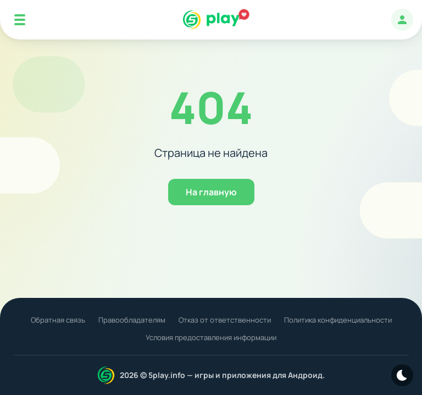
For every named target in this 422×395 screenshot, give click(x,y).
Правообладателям (131, 320)
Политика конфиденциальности (338, 320)
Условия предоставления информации (211, 337)
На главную (211, 192)
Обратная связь (58, 320)
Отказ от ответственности (225, 320)
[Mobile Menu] (20, 20)
